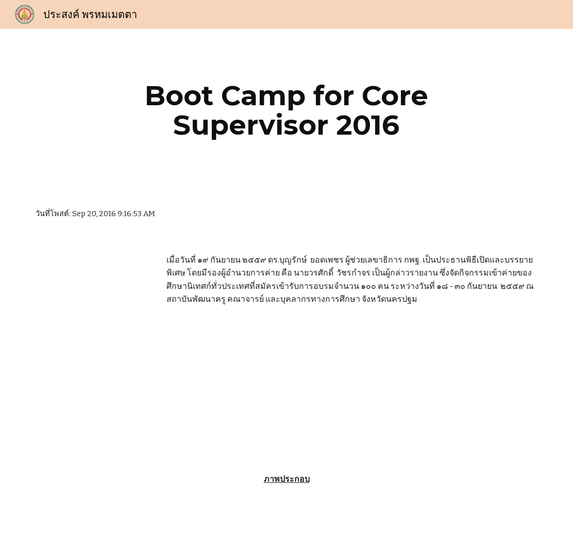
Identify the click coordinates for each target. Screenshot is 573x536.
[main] (286, 110)
